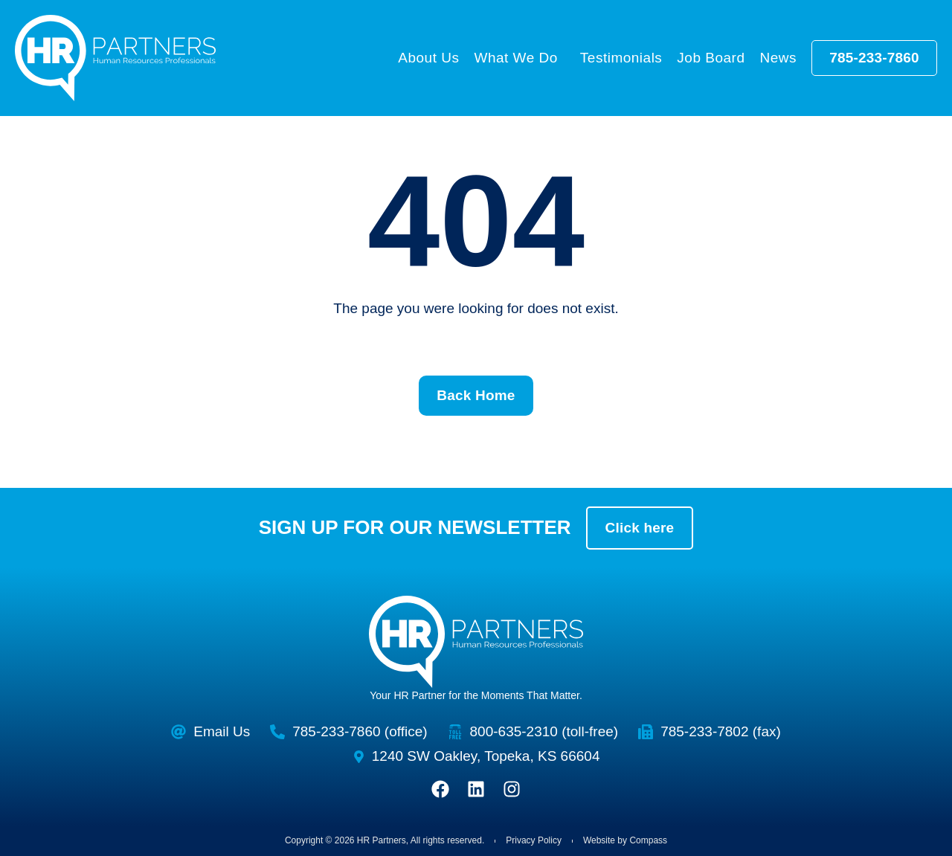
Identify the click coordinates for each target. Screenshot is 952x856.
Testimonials (621, 57)
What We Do (519, 57)
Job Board (710, 57)
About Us (428, 57)
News (778, 57)
